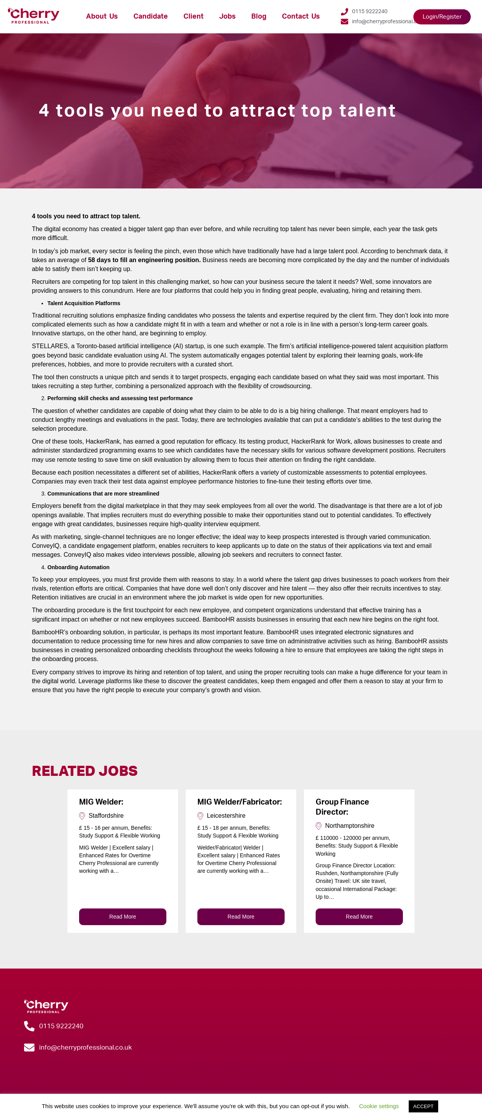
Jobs (227, 16)
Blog (258, 16)
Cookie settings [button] (379, 1106)
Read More (122, 917)
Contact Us (301, 16)
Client (193, 16)
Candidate (150, 16)
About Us (102, 16)
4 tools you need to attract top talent (217, 111)
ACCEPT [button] (423, 1106)
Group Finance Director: (342, 807)
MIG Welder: (101, 802)
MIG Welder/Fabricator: (239, 802)
